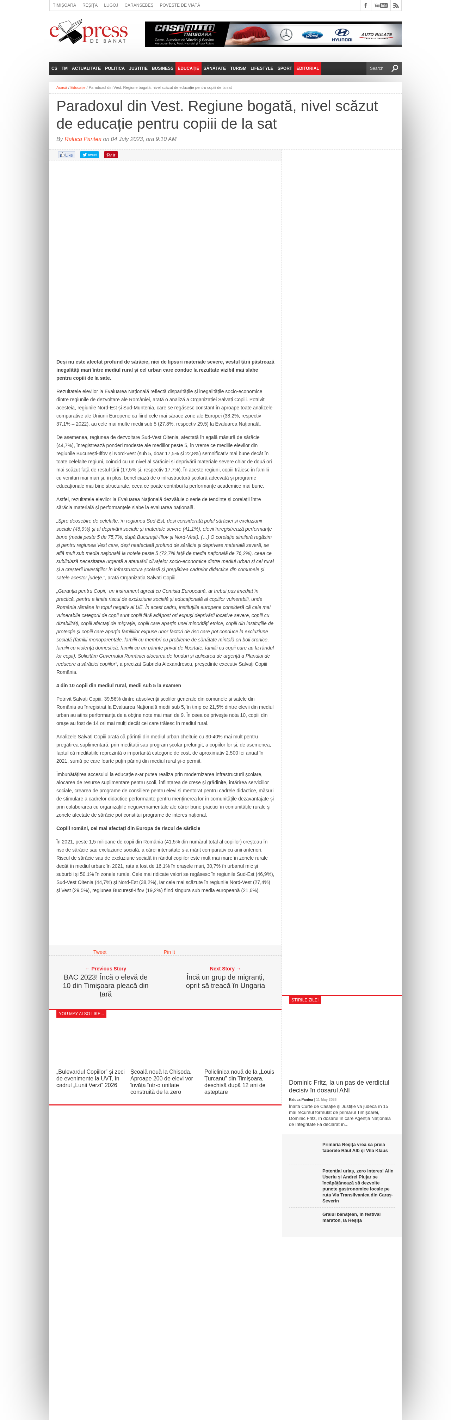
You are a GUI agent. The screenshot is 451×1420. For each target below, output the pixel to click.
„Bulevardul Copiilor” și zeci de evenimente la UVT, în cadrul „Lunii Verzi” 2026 (90, 1078)
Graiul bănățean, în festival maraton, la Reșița (351, 1217)
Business (162, 68)
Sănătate (215, 68)
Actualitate (86, 68)
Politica (115, 68)
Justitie (138, 68)
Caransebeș (138, 5)
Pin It (169, 952)
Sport (285, 68)
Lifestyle (262, 68)
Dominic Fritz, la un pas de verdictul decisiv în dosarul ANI (339, 1086)
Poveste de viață (180, 5)
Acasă (61, 87)
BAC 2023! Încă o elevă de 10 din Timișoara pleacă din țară (105, 985)
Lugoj (111, 5)
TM (65, 68)
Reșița (90, 5)
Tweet (99, 952)
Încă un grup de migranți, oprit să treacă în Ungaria (225, 981)
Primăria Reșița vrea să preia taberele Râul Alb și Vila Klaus (355, 1147)
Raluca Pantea (82, 139)
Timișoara (64, 5)
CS (54, 68)
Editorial (307, 68)
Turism (238, 68)
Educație (188, 68)
